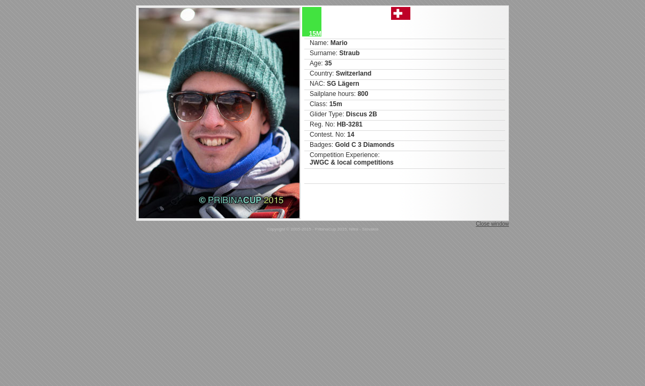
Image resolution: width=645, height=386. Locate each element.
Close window (492, 224)
